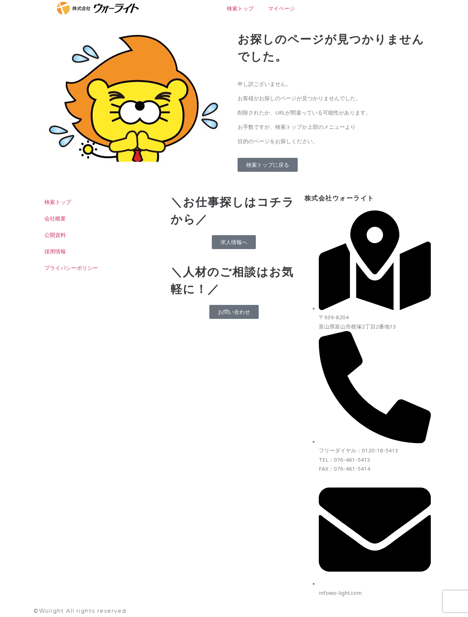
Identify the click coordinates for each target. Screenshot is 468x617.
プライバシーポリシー (71, 267)
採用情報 (55, 251)
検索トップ (240, 8)
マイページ (281, 8)
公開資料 (55, 234)
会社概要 (55, 218)
